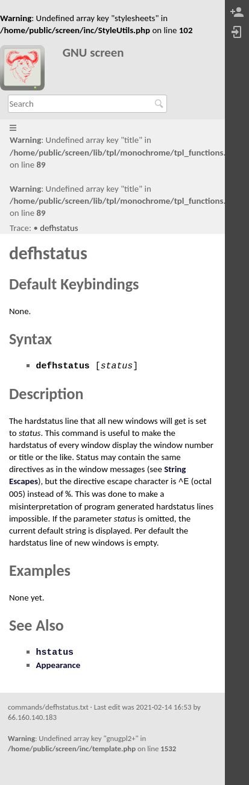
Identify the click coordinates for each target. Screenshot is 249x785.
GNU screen (93, 52)
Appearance (58, 665)
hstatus (55, 652)
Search (160, 103)
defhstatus (59, 227)
